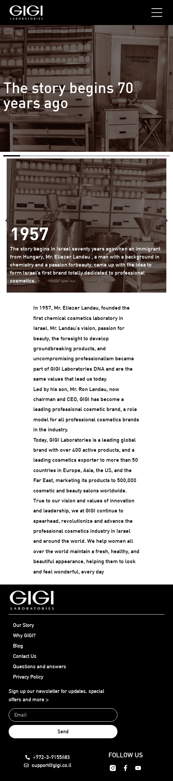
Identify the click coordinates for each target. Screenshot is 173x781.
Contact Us (25, 656)
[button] (7, 221)
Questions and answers (39, 666)
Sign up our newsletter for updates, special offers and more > (56, 695)
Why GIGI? (24, 635)
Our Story (23, 625)
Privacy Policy (28, 677)
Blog (18, 646)
